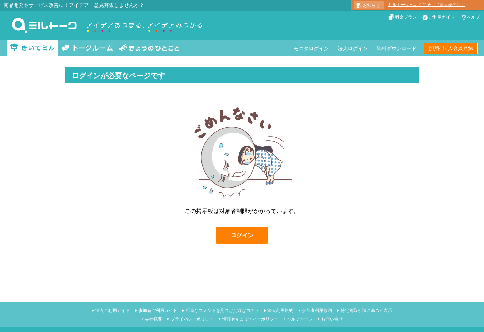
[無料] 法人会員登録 (450, 48)
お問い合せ (332, 319)
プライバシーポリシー (192, 319)
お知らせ (371, 5)
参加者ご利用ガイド (157, 310)
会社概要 (153, 319)
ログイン (242, 235)
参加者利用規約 (317, 310)
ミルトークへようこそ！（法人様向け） (426, 4)
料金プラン (406, 17)
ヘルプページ (300, 319)
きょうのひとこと (149, 48)
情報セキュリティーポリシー (250, 319)
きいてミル (32, 48)
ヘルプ (473, 17)
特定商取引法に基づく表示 (366, 310)
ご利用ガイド (442, 17)
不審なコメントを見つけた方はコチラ (222, 310)
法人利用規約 (280, 310)
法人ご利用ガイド (112, 310)
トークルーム (87, 48)
